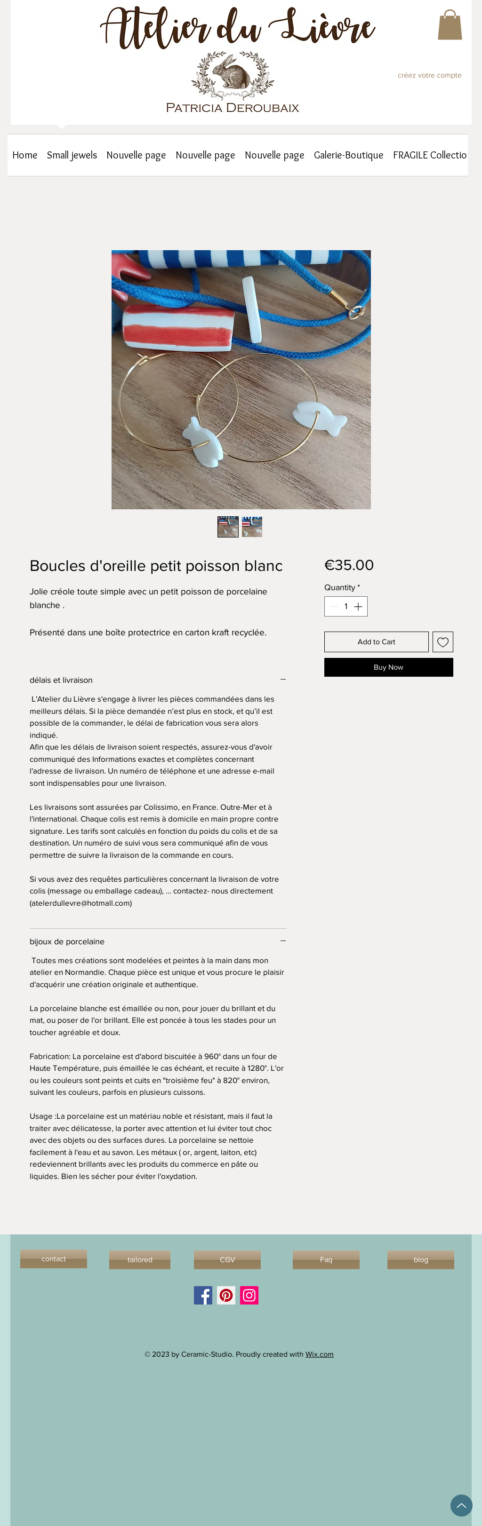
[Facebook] (203, 1295)
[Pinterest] (226, 1295)
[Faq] (326, 1259)
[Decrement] (333, 606)
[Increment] (359, 606)
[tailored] (139, 1259)
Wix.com (319, 1354)
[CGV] (227, 1259)
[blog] (420, 1259)
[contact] (53, 1258)
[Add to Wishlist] (443, 642)
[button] (450, 24)
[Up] (461, 1505)
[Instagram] (249, 1295)
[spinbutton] (346, 606)
